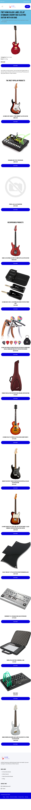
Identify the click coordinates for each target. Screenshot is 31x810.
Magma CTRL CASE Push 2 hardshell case (15, 660)
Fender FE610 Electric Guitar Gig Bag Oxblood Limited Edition (15, 393)
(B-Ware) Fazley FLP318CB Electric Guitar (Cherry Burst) (15, 437)
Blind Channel (6, 774)
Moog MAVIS (15, 693)
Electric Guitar (9, 57)
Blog (4, 778)
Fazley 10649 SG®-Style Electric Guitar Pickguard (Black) (15, 572)
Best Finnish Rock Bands (8, 776)
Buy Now (16, 65)
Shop (27, 6)
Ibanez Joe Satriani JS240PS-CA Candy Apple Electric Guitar (15, 258)
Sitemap (26, 796)
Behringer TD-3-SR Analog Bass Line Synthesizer (15, 616)
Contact (7, 796)
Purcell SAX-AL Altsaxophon (15, 204)
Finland (3, 1)
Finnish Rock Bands (7, 771)
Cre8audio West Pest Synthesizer (15, 160)
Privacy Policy (21, 796)
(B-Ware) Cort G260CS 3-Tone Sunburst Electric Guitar (15, 116)
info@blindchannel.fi (26, 1)
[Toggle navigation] (2, 6)
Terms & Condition (13, 796)
